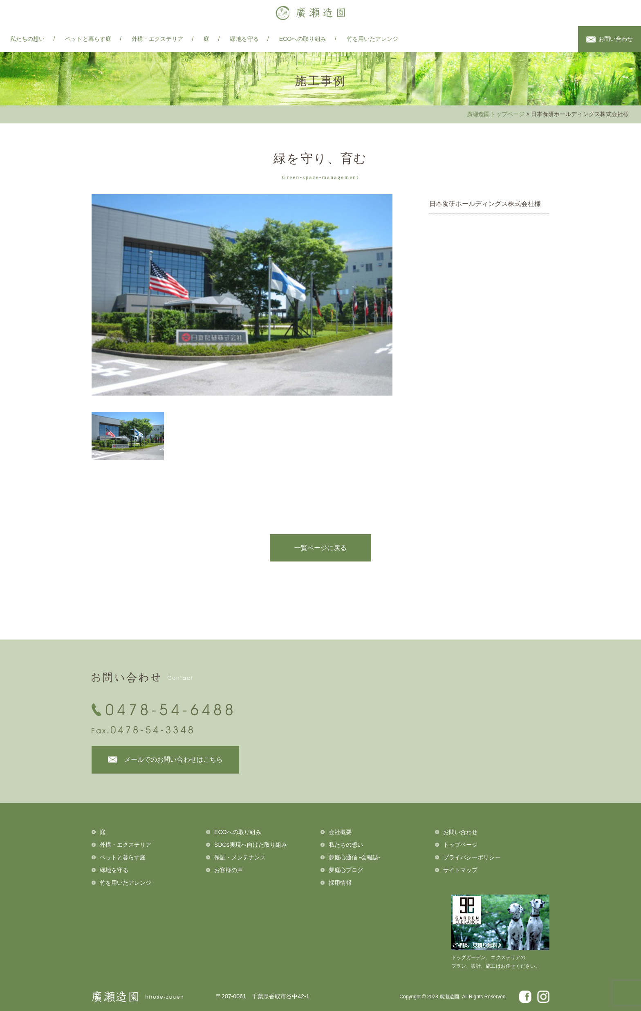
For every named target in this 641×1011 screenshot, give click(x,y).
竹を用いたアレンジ (373, 39)
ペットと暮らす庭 (88, 39)
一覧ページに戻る (320, 547)
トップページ (460, 844)
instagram (565, 40)
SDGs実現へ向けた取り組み (250, 844)
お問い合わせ (615, 39)
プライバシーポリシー (472, 857)
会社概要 (340, 832)
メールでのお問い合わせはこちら (173, 759)
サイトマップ (460, 870)
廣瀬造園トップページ (495, 114)
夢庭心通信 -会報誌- (354, 857)
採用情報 (340, 882)
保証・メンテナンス (240, 857)
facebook (549, 40)
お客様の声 (228, 870)
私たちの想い (27, 39)
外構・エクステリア (158, 39)
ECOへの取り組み (302, 39)
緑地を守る (244, 39)
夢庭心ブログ (346, 870)
